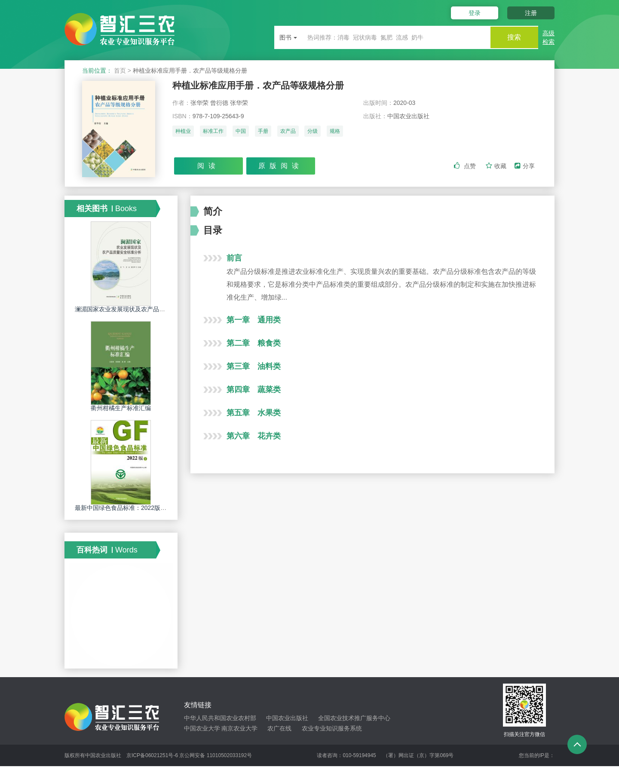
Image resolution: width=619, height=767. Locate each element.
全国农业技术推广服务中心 (354, 718)
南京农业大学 (239, 728)
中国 (241, 132)
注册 (531, 12)
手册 (263, 132)
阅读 (208, 166)
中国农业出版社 (287, 718)
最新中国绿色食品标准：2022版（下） (126, 508)
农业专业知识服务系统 (332, 728)
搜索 (512, 37)
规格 (335, 132)
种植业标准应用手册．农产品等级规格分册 (262, 85)
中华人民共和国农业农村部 (220, 718)
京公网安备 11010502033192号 (215, 756)
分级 (312, 132)
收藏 (497, 166)
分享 (525, 166)
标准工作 (213, 132)
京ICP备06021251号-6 (152, 756)
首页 (120, 70)
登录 (472, 12)
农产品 (288, 132)
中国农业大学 (202, 728)
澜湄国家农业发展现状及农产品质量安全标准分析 (141, 309)
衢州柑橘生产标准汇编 (121, 408)
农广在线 (279, 728)
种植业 (183, 132)
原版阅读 (280, 166)
